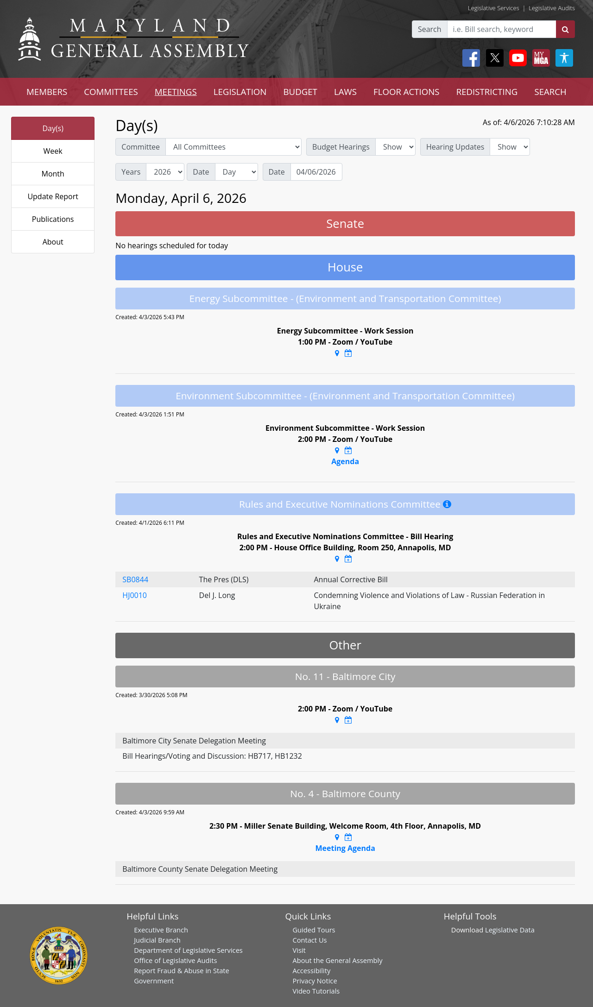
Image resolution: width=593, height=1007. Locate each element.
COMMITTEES (111, 91)
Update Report (52, 196)
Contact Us (309, 939)
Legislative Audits (552, 8)
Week (53, 151)
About (53, 242)
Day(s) (52, 128)
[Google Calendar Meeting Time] (348, 353)
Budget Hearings (341, 147)
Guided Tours (313, 929)
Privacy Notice (314, 980)
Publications (53, 219)
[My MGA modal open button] (539, 58)
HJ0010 (134, 595)
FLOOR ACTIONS (406, 91)
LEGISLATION (240, 91)
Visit (298, 950)
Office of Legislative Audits (175, 960)
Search (430, 29)
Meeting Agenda (345, 848)
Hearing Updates (455, 147)
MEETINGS (176, 91)
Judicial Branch (157, 939)
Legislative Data (510, 929)
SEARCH (550, 91)
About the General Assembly (337, 960)
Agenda (345, 461)
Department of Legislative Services (188, 950)
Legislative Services (493, 8)
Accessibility (311, 970)
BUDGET (300, 91)
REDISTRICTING (487, 91)
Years (130, 172)
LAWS (345, 91)
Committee (140, 147)
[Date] (316, 172)
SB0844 (135, 579)
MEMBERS (46, 91)
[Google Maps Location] (337, 353)
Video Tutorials (316, 990)
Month (52, 174)
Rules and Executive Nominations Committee (340, 503)
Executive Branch (161, 929)
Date (201, 172)
